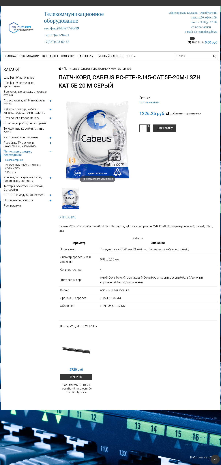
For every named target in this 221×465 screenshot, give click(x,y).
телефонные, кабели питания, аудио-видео (23, 166)
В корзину (165, 128)
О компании (29, 56)
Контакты (50, 56)
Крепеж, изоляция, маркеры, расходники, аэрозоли (23, 179)
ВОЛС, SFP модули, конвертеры (25, 195)
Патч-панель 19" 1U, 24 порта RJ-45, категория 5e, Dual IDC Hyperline (76, 388)
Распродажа (12, 205)
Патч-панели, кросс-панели (22, 118)
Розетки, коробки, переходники (25, 123)
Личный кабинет (110, 56)
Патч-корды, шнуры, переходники (18, 153)
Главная (10, 56)
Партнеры (85, 56)
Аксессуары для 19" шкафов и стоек (24, 102)
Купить (76, 377)
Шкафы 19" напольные (19, 77)
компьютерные (14, 159)
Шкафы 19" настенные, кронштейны (19, 84)
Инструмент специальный (21, 137)
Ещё (131, 56)
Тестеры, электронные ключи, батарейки (23, 187)
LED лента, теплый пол (18, 200)
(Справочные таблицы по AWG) (168, 249)
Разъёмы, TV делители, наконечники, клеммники (20, 144)
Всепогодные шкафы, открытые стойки (25, 93)
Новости (67, 56)
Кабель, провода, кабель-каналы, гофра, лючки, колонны (25, 110)
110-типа (10, 172)
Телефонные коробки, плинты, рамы (24, 130)
